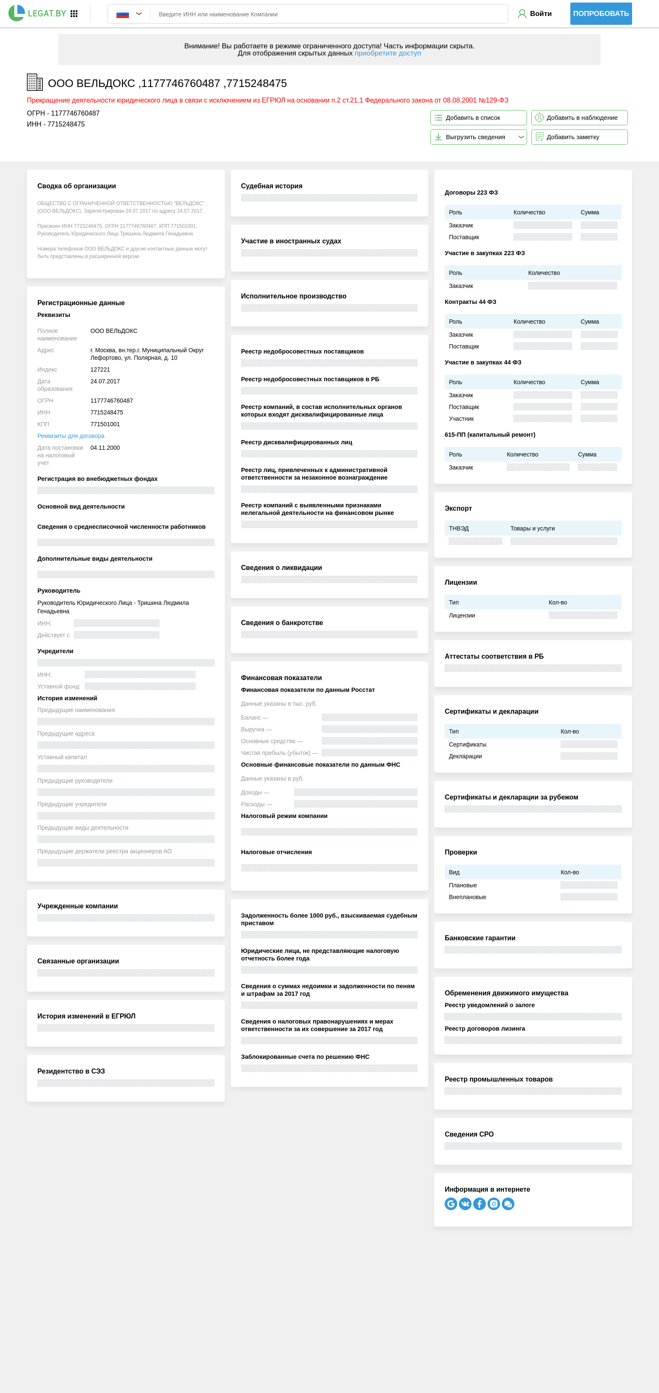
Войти (541, 14)
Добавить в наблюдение (582, 117)
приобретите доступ (388, 53)
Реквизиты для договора (70, 436)
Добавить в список (473, 117)
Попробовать (601, 14)
